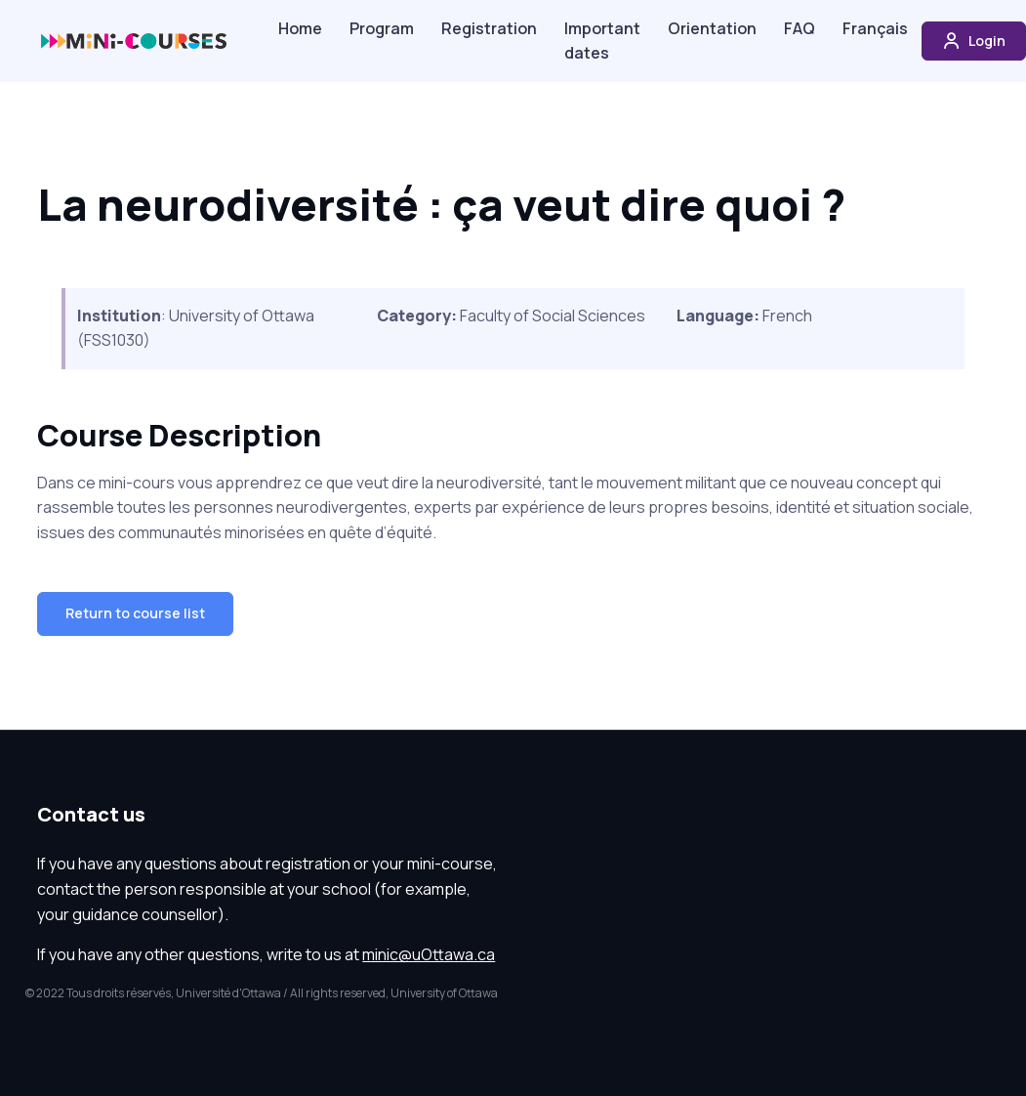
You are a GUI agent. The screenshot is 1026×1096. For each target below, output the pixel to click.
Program (381, 28)
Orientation (712, 28)
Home (300, 28)
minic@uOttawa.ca (428, 954)
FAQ (799, 28)
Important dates (602, 41)
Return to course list (135, 613)
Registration (489, 28)
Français (875, 28)
